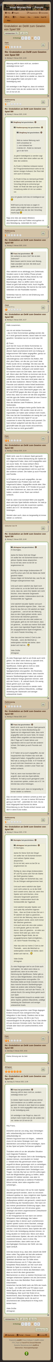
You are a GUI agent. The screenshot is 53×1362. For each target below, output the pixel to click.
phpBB (19, 1340)
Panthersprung (10, 99)
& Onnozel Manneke (34, 1342)
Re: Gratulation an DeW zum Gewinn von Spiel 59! (25, 53)
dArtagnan (17, 547)
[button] (22, 38)
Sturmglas (17, 840)
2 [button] (29, 38)
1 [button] (25, 38)
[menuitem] (7, 13)
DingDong (17, 122)
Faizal (7, 305)
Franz (7, 42)
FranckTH (25, 1342)
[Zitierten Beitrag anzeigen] (35, 122)
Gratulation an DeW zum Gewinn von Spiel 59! (24, 27)
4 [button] (35, 38)
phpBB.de (36, 1345)
